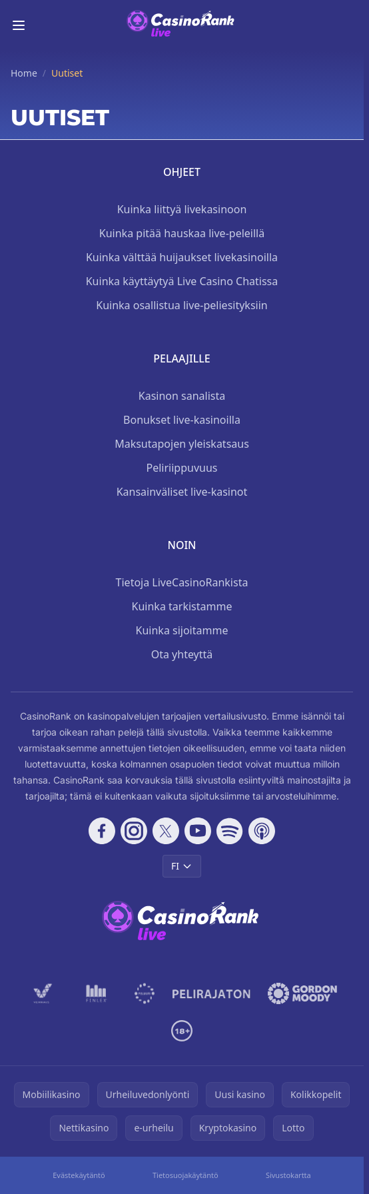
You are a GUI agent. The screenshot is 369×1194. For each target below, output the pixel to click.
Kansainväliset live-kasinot (182, 491)
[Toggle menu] (18, 25)
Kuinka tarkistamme (182, 606)
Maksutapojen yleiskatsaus (182, 443)
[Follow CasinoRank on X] (166, 831)
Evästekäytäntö (79, 1175)
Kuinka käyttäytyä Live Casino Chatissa (182, 281)
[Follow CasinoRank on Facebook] (102, 831)
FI (181, 866)
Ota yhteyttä (182, 654)
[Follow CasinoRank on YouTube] (197, 831)
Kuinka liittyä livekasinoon (182, 209)
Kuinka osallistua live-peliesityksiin (181, 305)
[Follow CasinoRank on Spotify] (229, 831)
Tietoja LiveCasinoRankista (182, 582)
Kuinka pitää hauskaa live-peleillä (181, 233)
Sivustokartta (288, 1175)
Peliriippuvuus (182, 467)
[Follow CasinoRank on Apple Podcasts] (261, 831)
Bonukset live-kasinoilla (181, 419)
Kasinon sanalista (182, 395)
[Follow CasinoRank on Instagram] (134, 831)
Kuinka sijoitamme (182, 630)
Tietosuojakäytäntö (185, 1175)
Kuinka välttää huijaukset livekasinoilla (182, 257)
